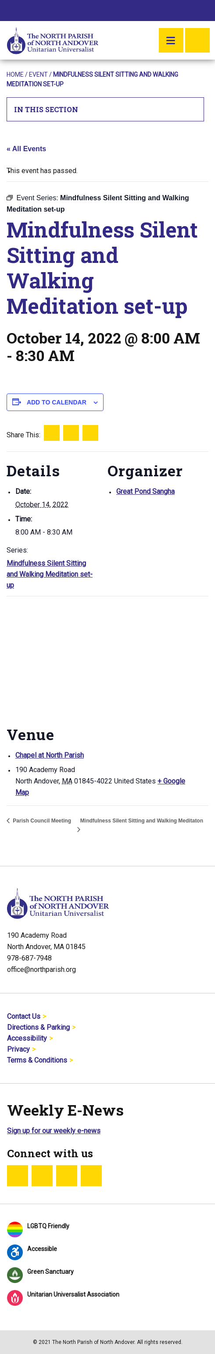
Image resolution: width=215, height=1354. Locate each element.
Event (38, 74)
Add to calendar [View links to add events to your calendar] (56, 402)
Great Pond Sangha (145, 491)
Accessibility (27, 1038)
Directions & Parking (38, 1027)
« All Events (26, 148)
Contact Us (23, 1016)
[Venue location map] (107, 659)
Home (15, 74)
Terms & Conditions (37, 1060)
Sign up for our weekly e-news (53, 1131)
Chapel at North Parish (49, 755)
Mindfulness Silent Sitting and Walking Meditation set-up (50, 574)
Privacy (18, 1049)
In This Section (105, 109)
